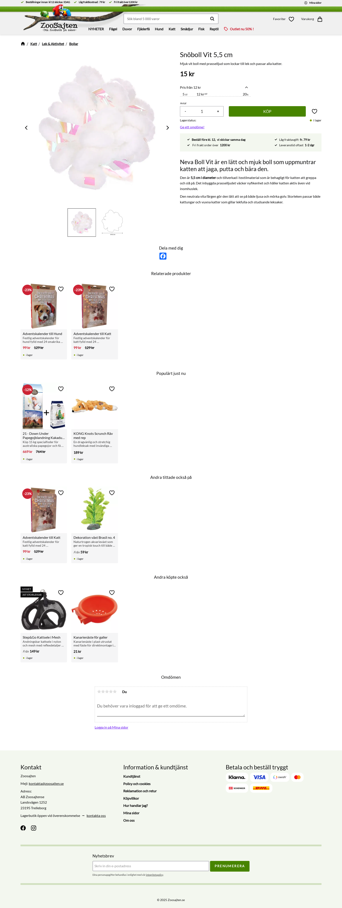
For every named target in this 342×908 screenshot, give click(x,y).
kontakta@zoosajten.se (46, 783)
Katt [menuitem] (172, 29)
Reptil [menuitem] (214, 29)
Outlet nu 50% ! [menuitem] (242, 29)
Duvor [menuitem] (127, 29)
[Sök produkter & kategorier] (171, 19)
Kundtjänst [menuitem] (131, 776)
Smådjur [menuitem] (187, 29)
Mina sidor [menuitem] (131, 813)
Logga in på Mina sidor (111, 727)
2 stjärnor (103, 692)
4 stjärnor (111, 692)
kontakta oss (96, 815)
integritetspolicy (154, 874)
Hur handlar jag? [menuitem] (135, 805)
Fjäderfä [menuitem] (143, 29)
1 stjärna (99, 692)
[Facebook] (23, 828)
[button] (285, 19)
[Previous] (27, 128)
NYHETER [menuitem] (96, 29)
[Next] (167, 128)
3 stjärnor (107, 692)
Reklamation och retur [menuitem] (140, 791)
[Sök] (212, 19)
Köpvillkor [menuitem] (131, 798)
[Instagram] (33, 828)
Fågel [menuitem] (113, 29)
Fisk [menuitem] (201, 29)
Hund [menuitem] (159, 29)
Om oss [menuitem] (129, 820)
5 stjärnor (115, 692)
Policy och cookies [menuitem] (136, 784)
